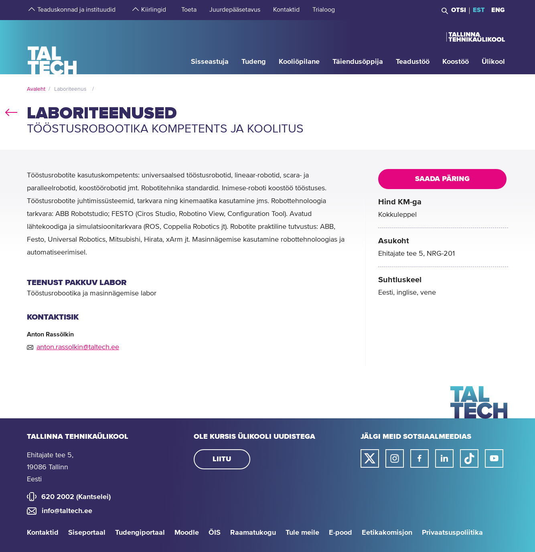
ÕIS (215, 532)
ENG (498, 10)
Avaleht (36, 89)
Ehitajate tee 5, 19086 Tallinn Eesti (50, 467)
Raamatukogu (253, 532)
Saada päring (442, 179)
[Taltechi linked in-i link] (444, 458)
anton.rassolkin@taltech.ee (77, 347)
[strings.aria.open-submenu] (31, 10)
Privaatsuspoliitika (452, 532)
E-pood (340, 532)
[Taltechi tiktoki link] (469, 458)
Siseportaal (86, 532)
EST (479, 10)
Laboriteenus (70, 89)
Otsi (458, 10)
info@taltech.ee (67, 511)
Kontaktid (43, 532)
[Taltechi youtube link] (494, 458)
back (11, 111)
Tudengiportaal (140, 532)
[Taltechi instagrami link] (394, 458)
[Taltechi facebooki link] (419, 458)
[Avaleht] (52, 46)
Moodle (186, 532)
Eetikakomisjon (387, 532)
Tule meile (302, 532)
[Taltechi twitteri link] (370, 458)
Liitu (222, 459)
